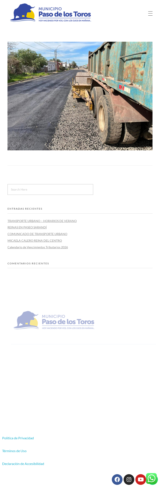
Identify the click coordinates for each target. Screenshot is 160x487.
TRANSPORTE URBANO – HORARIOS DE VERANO (42, 221)
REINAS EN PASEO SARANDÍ (27, 227)
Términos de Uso (14, 451)
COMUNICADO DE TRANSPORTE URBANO (37, 234)
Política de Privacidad (18, 438)
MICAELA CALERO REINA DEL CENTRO (34, 240)
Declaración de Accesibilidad (23, 464)
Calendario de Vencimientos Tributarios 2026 (37, 247)
